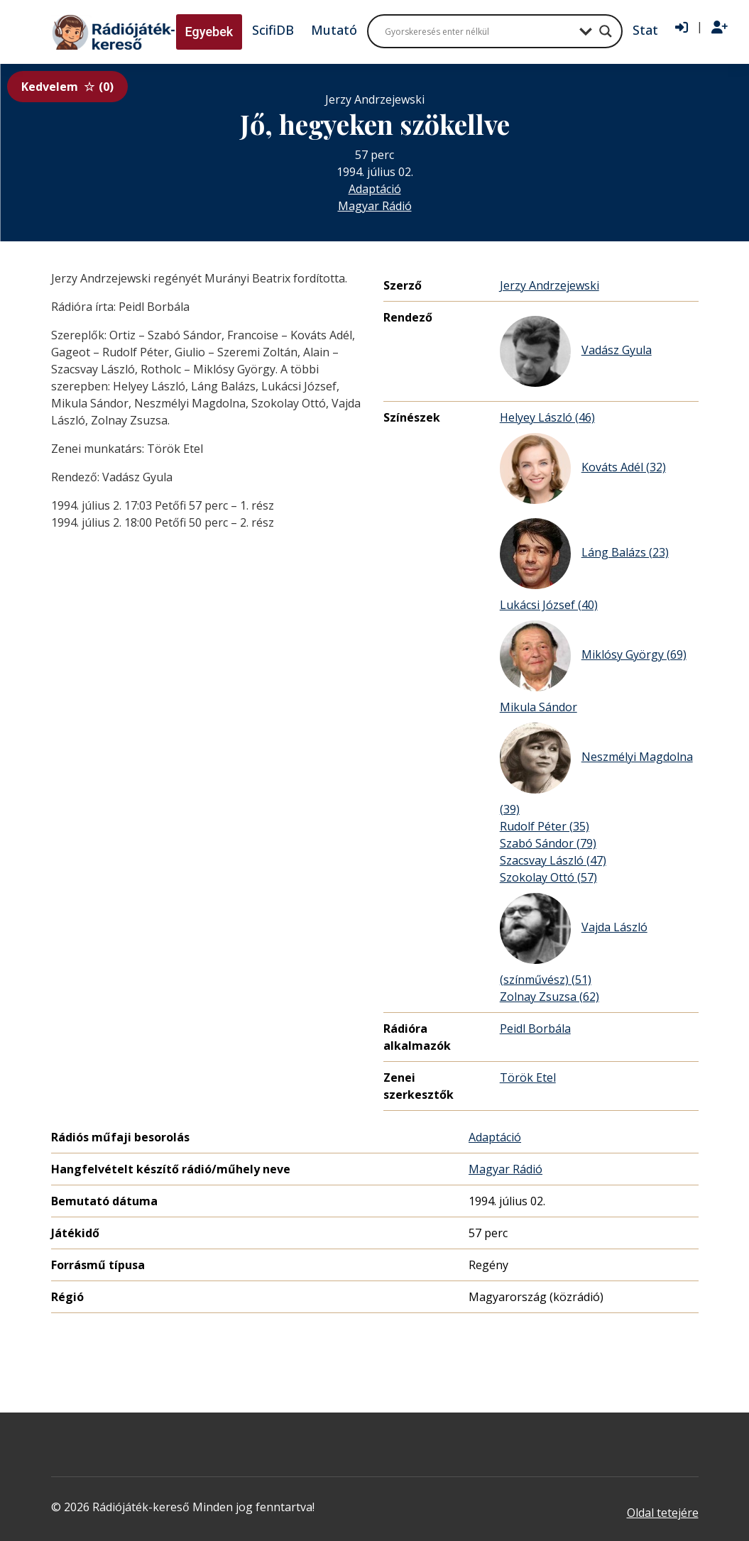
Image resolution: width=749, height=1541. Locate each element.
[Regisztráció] (719, 27)
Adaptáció (375, 189)
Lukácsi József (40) (549, 605)
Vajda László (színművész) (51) (573, 940)
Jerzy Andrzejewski (549, 285)
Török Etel (528, 1077)
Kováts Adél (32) (583, 468)
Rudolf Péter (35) (544, 826)
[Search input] (478, 31)
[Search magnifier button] (606, 31)
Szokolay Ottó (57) (548, 877)
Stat (645, 29)
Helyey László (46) (547, 417)
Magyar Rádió (375, 206)
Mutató (334, 29)
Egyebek (209, 31)
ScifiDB (273, 29)
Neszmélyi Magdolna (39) (596, 770)
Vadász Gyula (576, 351)
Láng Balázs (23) (584, 553)
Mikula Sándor (538, 707)
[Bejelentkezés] (681, 27)
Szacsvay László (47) (553, 860)
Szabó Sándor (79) (548, 843)
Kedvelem (67, 86)
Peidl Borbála (535, 1028)
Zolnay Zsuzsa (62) (549, 996)
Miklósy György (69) (593, 655)
